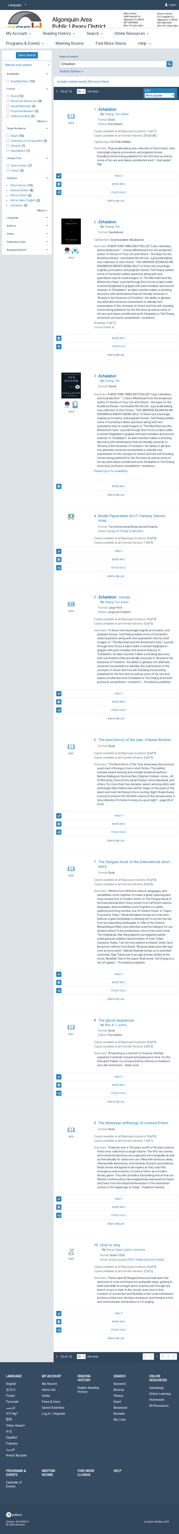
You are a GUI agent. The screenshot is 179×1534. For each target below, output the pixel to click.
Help (117, 1471)
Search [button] (95, 42)
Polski (10, 1396)
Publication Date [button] (16, 241)
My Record (49, 1384)
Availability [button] (13, 73)
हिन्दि (9, 1419)
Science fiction (19, 190)
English (11, 1384)
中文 (9, 1431)
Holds (46, 1396)
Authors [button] (11, 225)
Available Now (20, 81)
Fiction (15, 170)
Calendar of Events (14, 1484)
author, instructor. (126, 1249)
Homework (156, 1400)
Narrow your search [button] (18, 65)
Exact (117, 1402)
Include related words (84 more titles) (83, 82)
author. (117, 114)
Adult (14, 135)
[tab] (27, 64)
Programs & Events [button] (16, 1473)
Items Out (48, 1390)
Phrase (118, 1396)
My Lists (119, 1419)
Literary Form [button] (14, 158)
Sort (148, 90)
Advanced (120, 1408)
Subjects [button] (12, 178)
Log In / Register (53, 1413)
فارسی (10, 1408)
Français (12, 1443)
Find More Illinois (85, 1473)
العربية (10, 1449)
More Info (90, 184)
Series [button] (10, 233)
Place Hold (91, 192)
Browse (118, 1390)
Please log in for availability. (111, 471)
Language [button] (12, 217)
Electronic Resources (24, 101)
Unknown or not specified (27, 140)
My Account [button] (18, 42)
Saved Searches (53, 1408)
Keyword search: (69, 56)
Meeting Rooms (48, 1473)
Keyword (119, 1384)
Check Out (90, 346)
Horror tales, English (22, 200)
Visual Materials (21, 106)
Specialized (18, 150)
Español (11, 1437)
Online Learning (160, 1394)
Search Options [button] (72, 71)
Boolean (119, 1413)
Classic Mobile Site (156, 1521)
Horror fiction (18, 195)
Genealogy (156, 1388)
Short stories (19, 165)
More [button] (122, 43)
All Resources (159, 1406)
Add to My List (115, 200)
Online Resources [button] (158, 1378)
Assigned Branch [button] (16, 249)
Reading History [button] (59, 42)
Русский (12, 1402)
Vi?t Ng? (12, 1413)
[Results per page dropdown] (81, 91)
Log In (172, 4)
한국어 (10, 1390)
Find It (89, 176)
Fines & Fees (51, 1402)
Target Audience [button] (16, 128)
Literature (16, 205)
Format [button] (11, 88)
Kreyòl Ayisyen (16, 1455)
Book (14, 96)
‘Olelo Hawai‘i (15, 1425)
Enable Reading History (88, 1390)
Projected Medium (22, 111)
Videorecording (20, 116)
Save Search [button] (27, 55)
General (16, 145)
